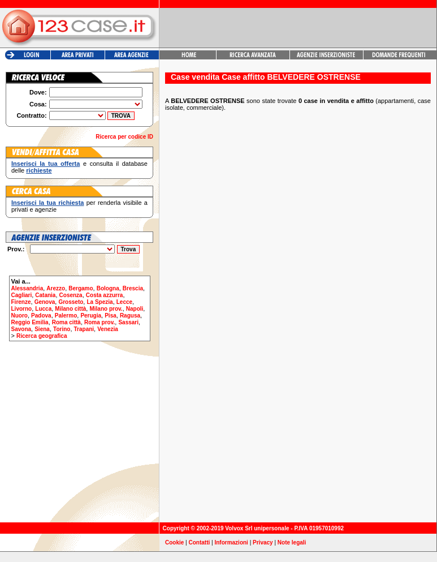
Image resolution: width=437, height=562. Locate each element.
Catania (45, 295)
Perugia (90, 315)
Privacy (263, 542)
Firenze (21, 302)
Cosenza (71, 295)
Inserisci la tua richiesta (47, 202)
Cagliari (21, 295)
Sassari (128, 322)
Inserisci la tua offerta (45, 163)
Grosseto (70, 302)
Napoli (135, 309)
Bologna (108, 288)
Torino (61, 329)
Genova (44, 302)
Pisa (110, 315)
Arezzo (55, 288)
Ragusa (130, 315)
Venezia (107, 329)
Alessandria (27, 288)
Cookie (174, 542)
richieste (38, 170)
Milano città (70, 309)
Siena (42, 329)
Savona (21, 329)
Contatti (199, 542)
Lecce (124, 302)
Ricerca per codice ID (124, 137)
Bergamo (80, 288)
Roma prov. (99, 322)
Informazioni (231, 542)
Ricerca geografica (41, 336)
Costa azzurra (104, 295)
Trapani (84, 329)
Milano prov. (105, 309)
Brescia (133, 288)
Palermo (66, 315)
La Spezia (99, 302)
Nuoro (19, 315)
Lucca (43, 309)
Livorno (21, 309)
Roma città (66, 322)
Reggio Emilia (30, 322)
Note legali (292, 542)
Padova (41, 315)
